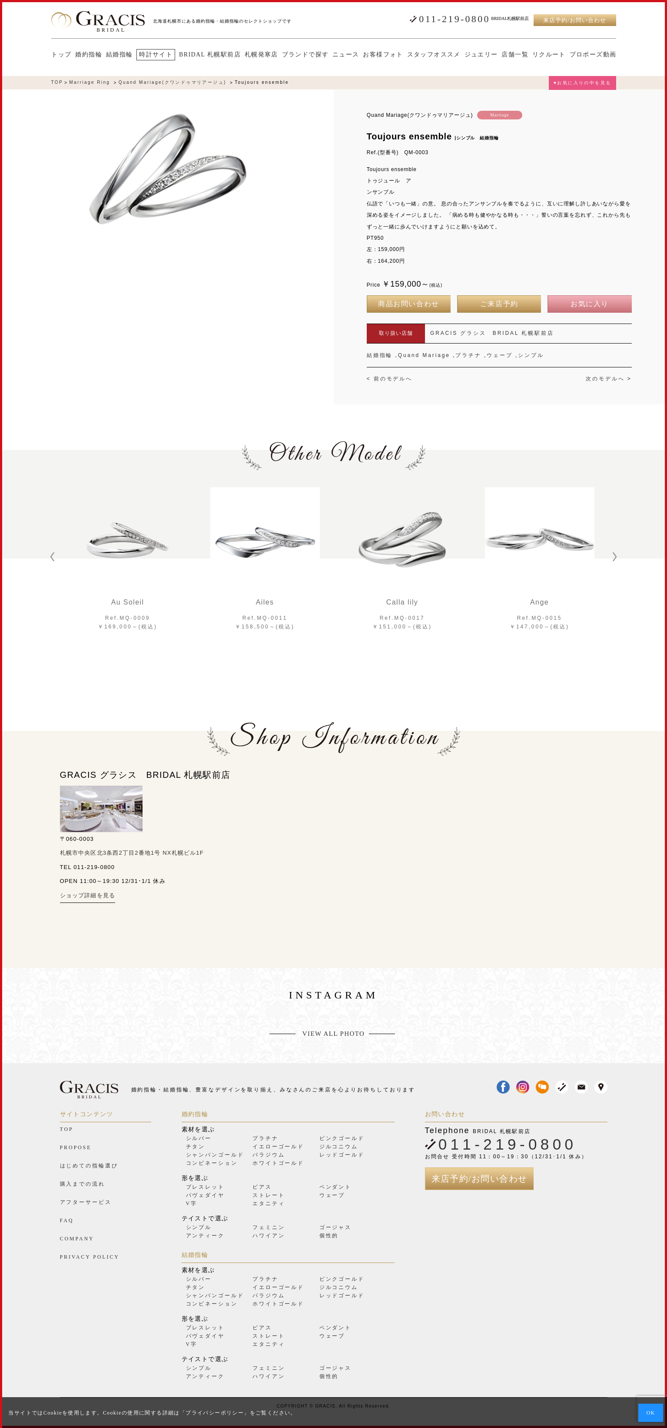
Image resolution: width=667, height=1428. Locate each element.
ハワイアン (268, 1235)
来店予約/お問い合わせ (574, 20)
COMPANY (77, 1238)
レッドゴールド (342, 1154)
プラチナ (468, 355)
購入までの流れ (82, 1184)
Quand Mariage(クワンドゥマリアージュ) (172, 82)
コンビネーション (212, 1163)
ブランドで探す (305, 55)
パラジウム (268, 1154)
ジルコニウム (338, 1146)
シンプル (531, 355)
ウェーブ (500, 355)
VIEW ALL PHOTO (333, 1034)
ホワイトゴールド (278, 1163)
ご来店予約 (499, 304)
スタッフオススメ (433, 55)
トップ (61, 55)
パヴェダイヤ (205, 1195)
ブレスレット (205, 1187)
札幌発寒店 (261, 55)
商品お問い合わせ (408, 304)
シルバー (199, 1138)
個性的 (329, 1235)
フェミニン (268, 1227)
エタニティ (268, 1203)
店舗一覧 (514, 55)
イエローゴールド (278, 1146)
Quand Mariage (424, 355)
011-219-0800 (454, 19)
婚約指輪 (88, 55)
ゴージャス (335, 1227)
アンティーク (205, 1235)
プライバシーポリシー (215, 1413)
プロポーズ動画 (592, 55)
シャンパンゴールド (215, 1154)
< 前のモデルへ (389, 378)
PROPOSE (76, 1147)
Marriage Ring (89, 82)
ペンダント (335, 1187)
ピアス (262, 1187)
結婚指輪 (119, 55)
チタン (196, 1146)
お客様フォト (383, 55)
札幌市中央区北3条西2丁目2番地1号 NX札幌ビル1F (132, 853)
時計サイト (155, 54)
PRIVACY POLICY (89, 1256)
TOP (57, 82)
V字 (191, 1203)
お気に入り (590, 304)
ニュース (345, 55)
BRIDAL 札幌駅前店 (209, 55)
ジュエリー (481, 55)
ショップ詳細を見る (88, 895)
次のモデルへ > (608, 378)
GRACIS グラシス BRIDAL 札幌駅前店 (492, 333)
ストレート (268, 1195)
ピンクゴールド (342, 1138)
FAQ (67, 1220)
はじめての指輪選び (89, 1165)
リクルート (548, 55)
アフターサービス (86, 1202)
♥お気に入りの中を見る (582, 82)
